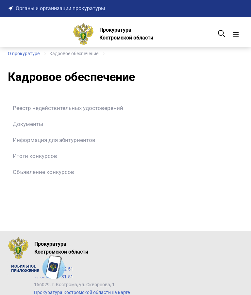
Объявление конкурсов (43, 172)
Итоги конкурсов (35, 156)
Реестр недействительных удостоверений (68, 108)
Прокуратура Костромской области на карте (82, 292)
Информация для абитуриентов (54, 140)
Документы (28, 124)
